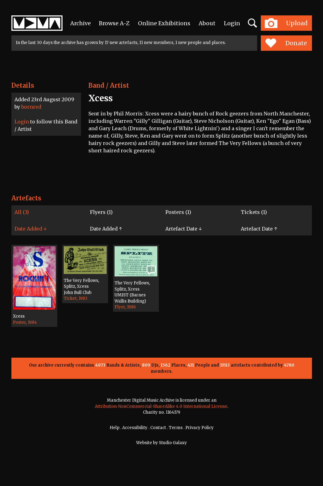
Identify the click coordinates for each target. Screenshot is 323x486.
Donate (286, 43)
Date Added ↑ (106, 229)
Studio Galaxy (173, 442)
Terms (176, 427)
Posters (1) (178, 212)
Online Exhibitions (164, 23)
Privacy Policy (199, 427)
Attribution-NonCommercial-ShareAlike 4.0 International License (161, 406)
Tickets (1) (254, 212)
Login (232, 23)
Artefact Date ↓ (183, 229)
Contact (158, 427)
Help (114, 427)
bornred (31, 107)
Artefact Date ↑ (259, 229)
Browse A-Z (114, 23)
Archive (80, 23)
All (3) (21, 212)
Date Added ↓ (30, 229)
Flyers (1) (101, 212)
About (207, 23)
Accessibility (134, 427)
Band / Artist (108, 85)
